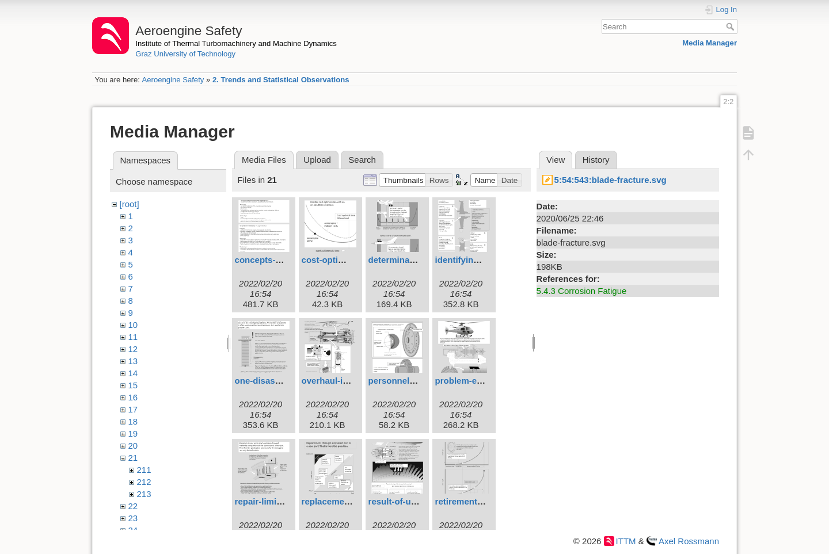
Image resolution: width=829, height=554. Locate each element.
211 (144, 470)
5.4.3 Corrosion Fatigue (582, 291)
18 (133, 421)
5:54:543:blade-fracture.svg (610, 180)
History (596, 160)
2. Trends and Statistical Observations (280, 79)
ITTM (626, 541)
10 (133, 325)
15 (133, 385)
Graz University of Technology (185, 53)
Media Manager (709, 43)
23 (133, 518)
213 (144, 494)
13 (133, 361)
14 (133, 373)
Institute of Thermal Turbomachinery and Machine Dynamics (236, 43)
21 (133, 458)
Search (731, 26)
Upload (317, 160)
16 (133, 397)
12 (133, 349)
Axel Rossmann (689, 541)
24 (133, 530)
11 (133, 337)
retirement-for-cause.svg (486, 501)
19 (133, 433)
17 (133, 409)
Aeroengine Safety (173, 79)
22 (133, 506)
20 (133, 445)
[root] (129, 204)
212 (144, 482)
